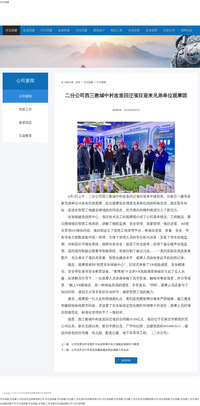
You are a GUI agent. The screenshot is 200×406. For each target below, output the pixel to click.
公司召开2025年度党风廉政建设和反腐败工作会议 (100, 349)
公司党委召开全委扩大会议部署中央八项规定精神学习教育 (105, 344)
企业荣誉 (152, 30)
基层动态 (25, 122)
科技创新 (134, 30)
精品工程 (117, 30)
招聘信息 (187, 30)
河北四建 (11, 30)
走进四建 (29, 30)
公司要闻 (25, 96)
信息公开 (169, 30)
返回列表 (126, 360)
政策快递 (64, 30)
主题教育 (25, 135)
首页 (78, 82)
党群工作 (25, 109)
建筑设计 (99, 30)
